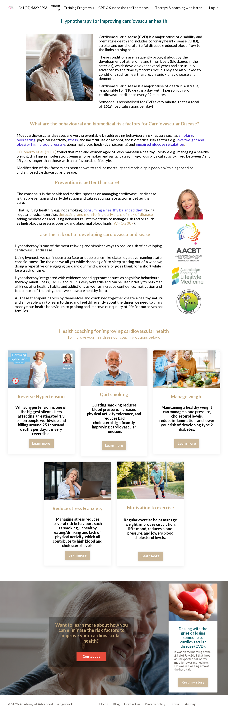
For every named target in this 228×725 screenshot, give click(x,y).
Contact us (132, 705)
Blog (116, 705)
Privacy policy (155, 705)
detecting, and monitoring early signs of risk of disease (84, 215)
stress (74, 141)
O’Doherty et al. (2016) (36, 153)
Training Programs (79, 8)
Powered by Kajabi (209, 715)
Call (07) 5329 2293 (32, 8)
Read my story (193, 684)
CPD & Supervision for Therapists (124, 8)
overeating (26, 141)
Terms (174, 705)
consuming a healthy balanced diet (116, 209)
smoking (191, 136)
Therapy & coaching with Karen (180, 8)
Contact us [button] (91, 658)
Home (103, 705)
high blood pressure (48, 145)
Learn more (41, 445)
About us (55, 8)
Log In (213, 8)
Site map (190, 705)
